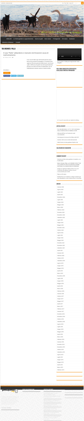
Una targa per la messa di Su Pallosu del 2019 (68, 137)
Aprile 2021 (60, 250)
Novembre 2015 (61, 347)
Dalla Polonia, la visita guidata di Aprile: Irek (67, 142)
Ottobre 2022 (60, 230)
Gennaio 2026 (60, 187)
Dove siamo (48, 38)
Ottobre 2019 (60, 258)
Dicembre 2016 (60, 314)
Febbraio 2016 (60, 339)
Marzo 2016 (60, 336)
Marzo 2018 (60, 288)
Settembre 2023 (61, 217)
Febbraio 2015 (60, 369)
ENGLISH (9, 38)
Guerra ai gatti (39, 38)
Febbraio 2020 (60, 255)
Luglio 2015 (60, 357)
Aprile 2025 (60, 194)
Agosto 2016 (60, 324)
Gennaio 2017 (60, 311)
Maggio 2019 (60, 268)
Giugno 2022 (60, 237)
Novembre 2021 (61, 245)
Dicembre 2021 (60, 242)
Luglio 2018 (60, 278)
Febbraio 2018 (60, 291)
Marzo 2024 (60, 207)
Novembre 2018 (61, 275)
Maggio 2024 (60, 204)
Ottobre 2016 (60, 319)
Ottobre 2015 (60, 349)
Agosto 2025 (60, 189)
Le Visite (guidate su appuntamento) (23, 38)
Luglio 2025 (60, 192)
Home (3, 38)
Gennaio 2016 (60, 342)
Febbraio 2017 (60, 309)
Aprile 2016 (60, 334)
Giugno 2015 (60, 359)
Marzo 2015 (60, 367)
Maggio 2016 (60, 331)
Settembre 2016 (61, 321)
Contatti (18, 42)
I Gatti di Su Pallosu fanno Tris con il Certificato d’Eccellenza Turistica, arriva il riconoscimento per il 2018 (68, 170)
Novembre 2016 (61, 316)
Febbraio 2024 (60, 209)
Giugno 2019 (60, 265)
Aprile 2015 (60, 364)
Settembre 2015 (61, 352)
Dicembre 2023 (60, 212)
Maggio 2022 (60, 240)
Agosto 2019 (60, 263)
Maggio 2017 (60, 301)
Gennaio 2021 (60, 253)
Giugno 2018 (60, 281)
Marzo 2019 (60, 273)
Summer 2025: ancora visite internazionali (67, 139)
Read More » (6, 72)
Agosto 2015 (60, 354)
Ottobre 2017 (60, 296)
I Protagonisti (56, 38)
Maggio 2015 (60, 362)
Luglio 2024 (60, 199)
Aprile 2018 (60, 286)
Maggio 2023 (60, 225)
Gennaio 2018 (60, 293)
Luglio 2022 (60, 235)
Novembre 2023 (61, 215)
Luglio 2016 (60, 326)
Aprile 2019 (60, 270)
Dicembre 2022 (60, 227)
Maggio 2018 (60, 283)
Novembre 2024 (61, 197)
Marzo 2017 (60, 306)
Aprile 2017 (60, 303)
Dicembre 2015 (60, 344)
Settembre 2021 (61, 248)
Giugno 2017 (60, 298)
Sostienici (72, 38)
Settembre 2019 (61, 260)
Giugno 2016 (60, 329)
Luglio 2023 (60, 220)
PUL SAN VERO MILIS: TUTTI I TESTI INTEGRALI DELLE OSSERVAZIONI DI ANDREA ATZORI (52, 395)
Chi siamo (64, 38)
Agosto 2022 (60, 232)
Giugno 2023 (60, 222)
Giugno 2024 (60, 202)
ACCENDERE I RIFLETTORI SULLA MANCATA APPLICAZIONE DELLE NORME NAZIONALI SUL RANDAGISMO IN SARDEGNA (69, 165)
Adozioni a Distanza (7, 42)
